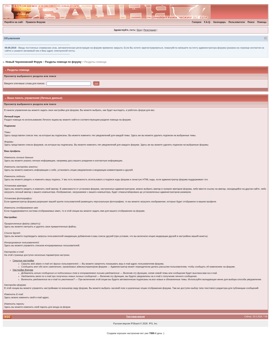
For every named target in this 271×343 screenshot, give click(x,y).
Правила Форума (35, 22)
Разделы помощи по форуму (63, 61)
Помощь (262, 22)
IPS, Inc (153, 323)
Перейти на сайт (13, 22)
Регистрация (150, 30)
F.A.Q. (207, 22)
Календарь (219, 22)
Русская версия (121, 323)
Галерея (196, 22)
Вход (139, 30)
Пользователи (237, 22)
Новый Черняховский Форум (24, 61)
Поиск (251, 22)
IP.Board (135, 323)
